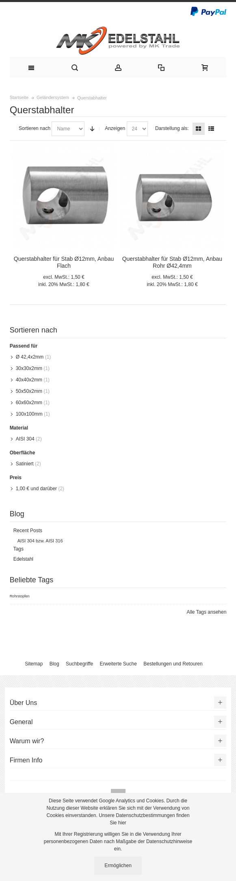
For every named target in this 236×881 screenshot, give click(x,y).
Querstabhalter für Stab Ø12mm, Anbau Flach (64, 262)
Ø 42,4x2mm (30, 357)
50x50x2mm (29, 391)
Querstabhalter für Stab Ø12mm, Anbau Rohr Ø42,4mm (172, 262)
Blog (54, 664)
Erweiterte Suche (118, 664)
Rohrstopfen (20, 596)
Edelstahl (23, 559)
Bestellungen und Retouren (172, 664)
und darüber (36, 488)
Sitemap (34, 664)
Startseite (19, 97)
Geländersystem (53, 97)
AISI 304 (25, 439)
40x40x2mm (29, 380)
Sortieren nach (34, 128)
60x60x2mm (29, 402)
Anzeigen (115, 128)
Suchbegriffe (79, 664)
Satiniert (25, 464)
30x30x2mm (29, 368)
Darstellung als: (172, 128)
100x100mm (29, 414)
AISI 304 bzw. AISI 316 (40, 540)
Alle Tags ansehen (207, 612)
